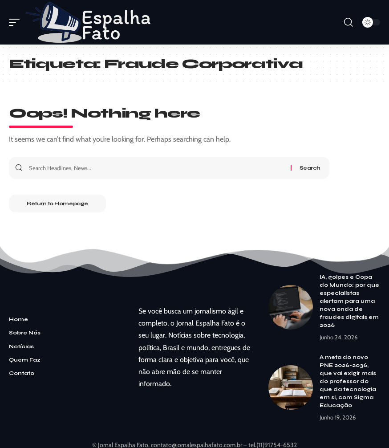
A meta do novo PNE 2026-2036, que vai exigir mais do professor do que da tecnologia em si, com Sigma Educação (348, 381)
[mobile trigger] (16, 22)
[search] (348, 22)
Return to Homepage (57, 203)
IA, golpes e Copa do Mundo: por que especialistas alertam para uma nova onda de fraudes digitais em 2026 (349, 301)
